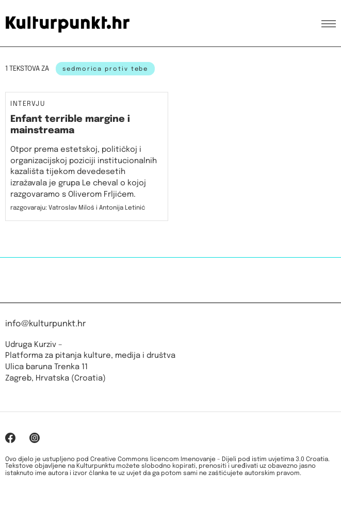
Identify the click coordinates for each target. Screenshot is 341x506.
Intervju (27, 104)
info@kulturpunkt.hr (45, 324)
